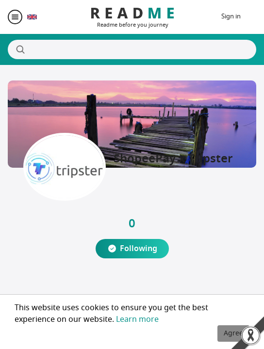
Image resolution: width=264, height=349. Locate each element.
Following (138, 248)
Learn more (137, 319)
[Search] (132, 49)
